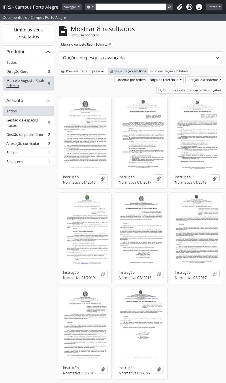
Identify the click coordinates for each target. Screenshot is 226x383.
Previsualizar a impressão (82, 71)
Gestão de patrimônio (28, 135)
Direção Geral (28, 72)
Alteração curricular (28, 144)
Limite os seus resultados (28, 33)
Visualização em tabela (169, 71)
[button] (180, 7)
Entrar (213, 7)
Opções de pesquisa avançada (94, 58)
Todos (11, 62)
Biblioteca (28, 162)
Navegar (70, 7)
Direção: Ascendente (203, 80)
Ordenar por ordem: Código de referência (148, 80)
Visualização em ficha (128, 71)
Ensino (28, 153)
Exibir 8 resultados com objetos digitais (189, 90)
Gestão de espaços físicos (28, 123)
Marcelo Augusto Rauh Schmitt (28, 83)
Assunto (14, 100)
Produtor (15, 52)
